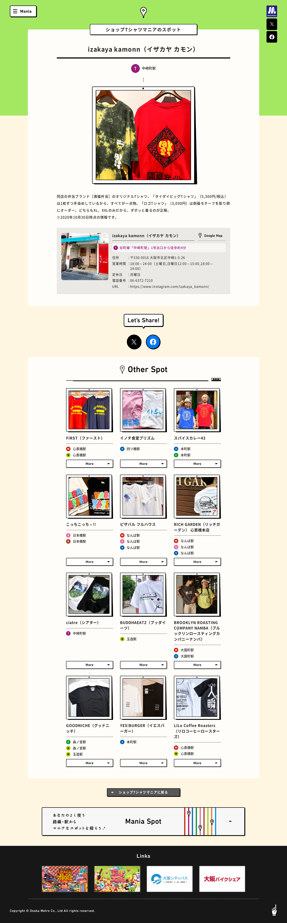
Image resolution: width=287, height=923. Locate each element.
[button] (31, 879)
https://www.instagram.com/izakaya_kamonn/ (170, 286)
